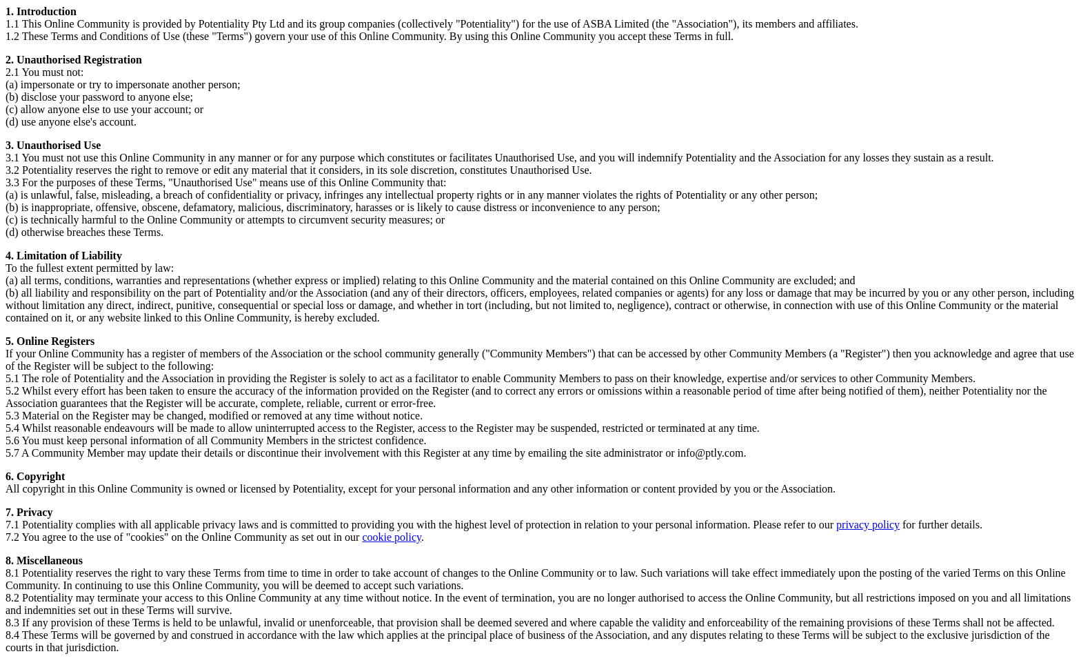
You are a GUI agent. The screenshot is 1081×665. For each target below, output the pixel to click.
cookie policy (391, 537)
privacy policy (868, 524)
